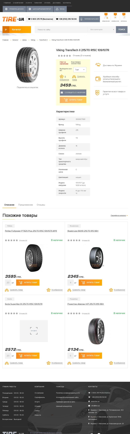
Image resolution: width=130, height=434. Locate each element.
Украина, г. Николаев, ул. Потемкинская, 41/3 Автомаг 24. (105, 411)
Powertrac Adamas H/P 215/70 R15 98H (85, 304)
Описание (9, 204)
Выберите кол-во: (66, 69)
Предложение (25, 204)
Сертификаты (40, 397)
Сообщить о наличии (73, 92)
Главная (7, 3)
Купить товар (28, 282)
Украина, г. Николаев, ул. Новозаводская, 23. (106, 424)
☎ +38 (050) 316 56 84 (66, 19)
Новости (38, 415)
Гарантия (38, 3)
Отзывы (41, 204)
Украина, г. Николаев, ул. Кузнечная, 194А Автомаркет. (104, 418)
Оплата (47, 3)
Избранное (115, 19)
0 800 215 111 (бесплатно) (99, 393)
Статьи (37, 411)
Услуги (29, 3)
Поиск (121, 29)
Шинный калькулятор (64, 406)
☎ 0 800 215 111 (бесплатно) (40, 19)
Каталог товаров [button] (11, 29)
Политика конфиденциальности (68, 393)
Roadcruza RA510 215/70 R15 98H (82, 231)
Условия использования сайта (67, 397)
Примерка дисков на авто (65, 402)
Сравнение (106, 19)
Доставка (57, 3)
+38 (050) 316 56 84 (97, 397)
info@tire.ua (94, 406)
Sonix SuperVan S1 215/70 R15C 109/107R (23, 304)
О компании (18, 3)
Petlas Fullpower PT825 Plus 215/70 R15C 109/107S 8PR (31, 231)
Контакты (67, 3)
